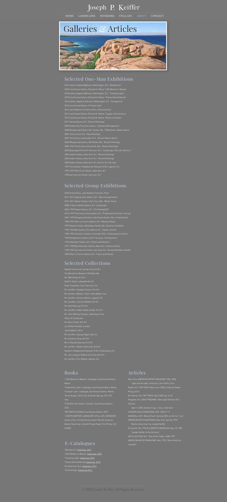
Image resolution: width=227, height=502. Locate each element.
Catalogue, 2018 (87, 458)
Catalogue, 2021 (84, 450)
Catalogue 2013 (85, 470)
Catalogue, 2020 (94, 454)
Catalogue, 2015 (89, 466)
